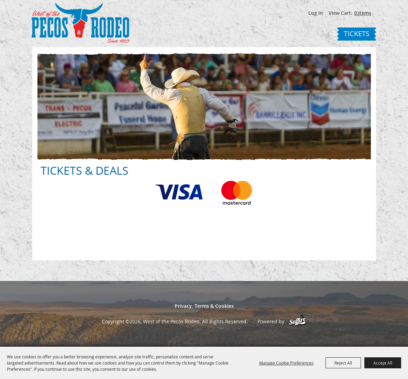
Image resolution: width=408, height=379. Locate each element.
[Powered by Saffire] (297, 321)
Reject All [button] (343, 363)
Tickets (357, 33)
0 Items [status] (362, 13)
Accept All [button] (382, 363)
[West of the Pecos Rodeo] (80, 23)
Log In (315, 13)
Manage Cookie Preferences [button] (286, 363)
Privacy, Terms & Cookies (204, 306)
